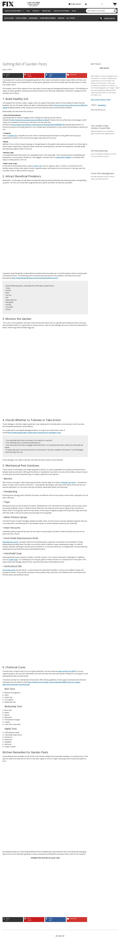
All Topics (70, 18)
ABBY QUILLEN (104, 68)
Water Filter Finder (61, 11)
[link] (13, 75)
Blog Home (9, 18)
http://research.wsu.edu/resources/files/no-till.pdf (30, 120)
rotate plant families (63, 157)
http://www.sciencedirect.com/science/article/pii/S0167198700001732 (38, 125)
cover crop (37, 166)
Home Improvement (48, 18)
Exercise (61, 18)
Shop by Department (13, 11)
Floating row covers (68, 482)
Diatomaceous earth (10, 542)
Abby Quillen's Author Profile (100, 100)
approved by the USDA (66, 671)
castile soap (12, 559)
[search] (115, 10)
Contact (35, 11)
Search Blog (109, 18)
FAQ (28, 11)
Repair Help (46, 11)
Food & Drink (21, 18)
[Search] (101, 18)
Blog (74, 11)
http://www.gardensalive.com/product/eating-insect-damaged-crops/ (34, 433)
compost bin (12, 135)
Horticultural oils (9, 570)
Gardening (33, 18)
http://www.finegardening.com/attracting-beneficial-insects (35, 278)
